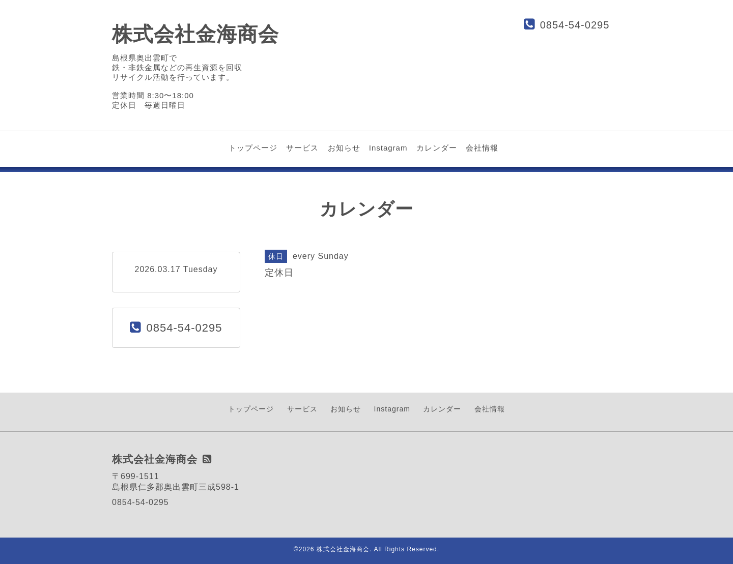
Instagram (388, 147)
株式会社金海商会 (195, 34)
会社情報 (482, 147)
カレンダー (436, 147)
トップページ (253, 147)
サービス (302, 147)
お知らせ (344, 147)
